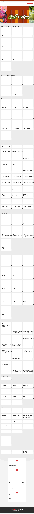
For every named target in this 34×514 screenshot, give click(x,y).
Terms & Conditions (18, 509)
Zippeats (14, 509)
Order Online (31, 3)
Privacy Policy (22, 509)
